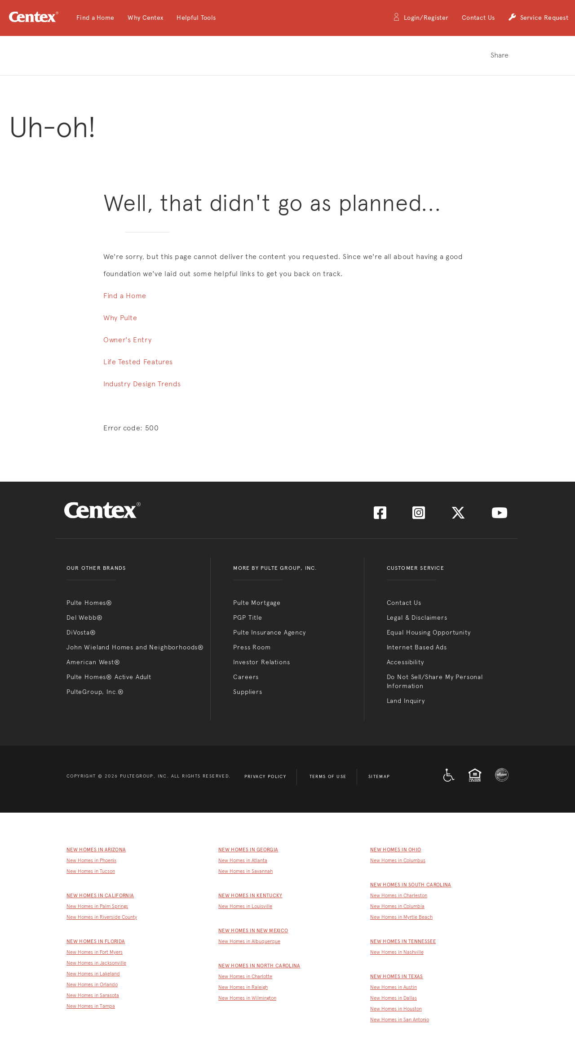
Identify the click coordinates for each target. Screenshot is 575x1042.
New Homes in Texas (396, 976)
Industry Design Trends (142, 384)
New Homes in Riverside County (101, 917)
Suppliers (247, 691)
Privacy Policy (265, 776)
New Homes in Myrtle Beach (401, 917)
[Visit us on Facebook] (380, 515)
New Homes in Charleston (398, 896)
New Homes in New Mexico (253, 931)
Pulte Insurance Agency (269, 632)
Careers (246, 676)
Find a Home (124, 295)
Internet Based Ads (417, 647)
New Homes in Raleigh (243, 987)
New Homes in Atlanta (242, 860)
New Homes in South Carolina (410, 885)
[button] (95, 18)
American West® (93, 662)
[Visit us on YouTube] (499, 515)
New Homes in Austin (393, 987)
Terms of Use (328, 776)
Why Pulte (120, 317)
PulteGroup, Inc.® (95, 691)
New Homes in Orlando (92, 985)
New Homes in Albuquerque (249, 941)
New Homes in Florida (95, 941)
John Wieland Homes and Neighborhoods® (135, 647)
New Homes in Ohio (395, 850)
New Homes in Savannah (245, 871)
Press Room (251, 647)
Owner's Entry (127, 339)
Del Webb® (84, 617)
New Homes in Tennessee (403, 941)
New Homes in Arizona (96, 850)
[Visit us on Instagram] (418, 515)
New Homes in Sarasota (92, 995)
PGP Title (247, 617)
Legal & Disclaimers (417, 617)
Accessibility (405, 662)
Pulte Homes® (89, 602)
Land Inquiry (406, 700)
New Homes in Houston (396, 1009)
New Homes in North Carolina (259, 966)
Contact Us (478, 18)
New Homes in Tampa (90, 1006)
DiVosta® (81, 632)
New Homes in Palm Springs (97, 906)
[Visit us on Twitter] (458, 515)
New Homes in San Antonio (399, 1020)
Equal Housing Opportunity (429, 632)
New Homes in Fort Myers (94, 952)
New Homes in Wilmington (247, 998)
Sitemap (379, 776)
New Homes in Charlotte (245, 976)
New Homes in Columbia (397, 906)
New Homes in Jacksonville (96, 963)
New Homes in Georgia (248, 850)
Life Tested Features (138, 362)
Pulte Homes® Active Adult (108, 676)
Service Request (538, 18)
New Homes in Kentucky (250, 896)
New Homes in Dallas (393, 998)
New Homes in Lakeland (93, 974)
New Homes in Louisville (245, 906)
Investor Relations (261, 662)
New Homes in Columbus (397, 860)
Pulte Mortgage (257, 602)
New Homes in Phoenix (91, 860)
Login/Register (420, 18)
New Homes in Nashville (397, 952)
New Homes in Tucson (90, 871)
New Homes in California (100, 896)
